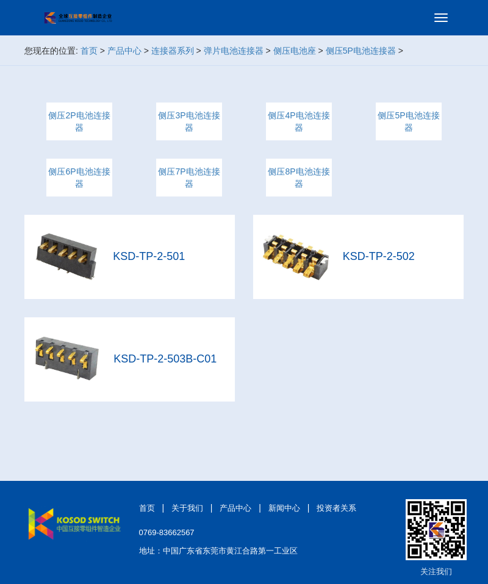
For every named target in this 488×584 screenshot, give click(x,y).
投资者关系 (336, 508)
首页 (89, 51)
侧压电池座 (294, 51)
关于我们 (187, 508)
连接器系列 (172, 51)
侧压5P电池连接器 (361, 51)
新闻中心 (284, 508)
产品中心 (124, 51)
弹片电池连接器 (234, 51)
